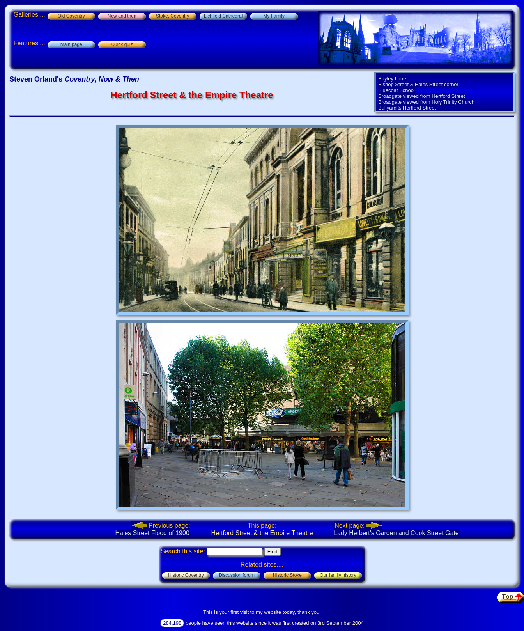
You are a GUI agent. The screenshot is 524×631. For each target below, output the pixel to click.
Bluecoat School (396, 90)
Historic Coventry (186, 575)
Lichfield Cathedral (223, 16)
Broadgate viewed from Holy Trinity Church (426, 102)
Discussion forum (237, 575)
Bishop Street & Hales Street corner (418, 84)
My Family (274, 16)
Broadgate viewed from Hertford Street (421, 96)
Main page (71, 44)
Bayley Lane (392, 79)
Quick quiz (122, 44)
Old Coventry (71, 16)
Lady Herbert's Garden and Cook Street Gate (396, 529)
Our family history (338, 575)
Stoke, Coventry (172, 16)
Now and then (122, 16)
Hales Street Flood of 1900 (152, 529)
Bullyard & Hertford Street (407, 108)
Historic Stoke (287, 575)
